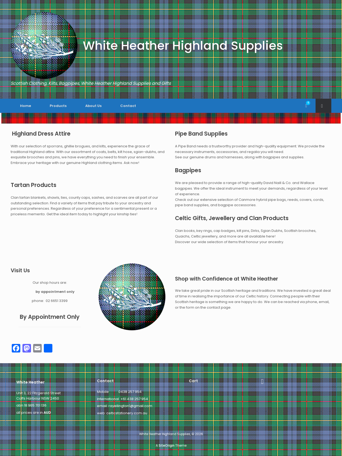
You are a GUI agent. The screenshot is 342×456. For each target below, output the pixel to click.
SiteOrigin (166, 445)
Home (25, 105)
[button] (323, 106)
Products (58, 105)
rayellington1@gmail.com (130, 405)
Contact (128, 105)
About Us (93, 105)
